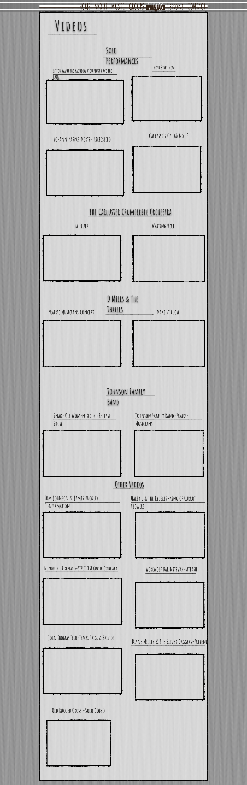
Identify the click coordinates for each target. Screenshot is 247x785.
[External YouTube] (85, 102)
